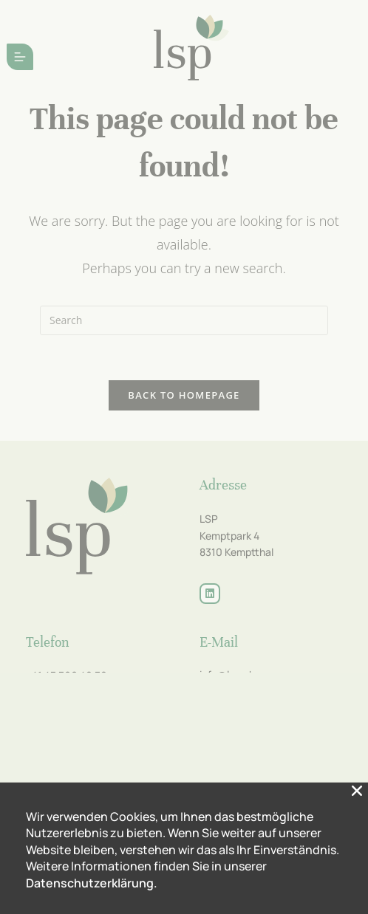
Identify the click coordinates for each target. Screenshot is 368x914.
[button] (357, 891)
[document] (184, 457)
